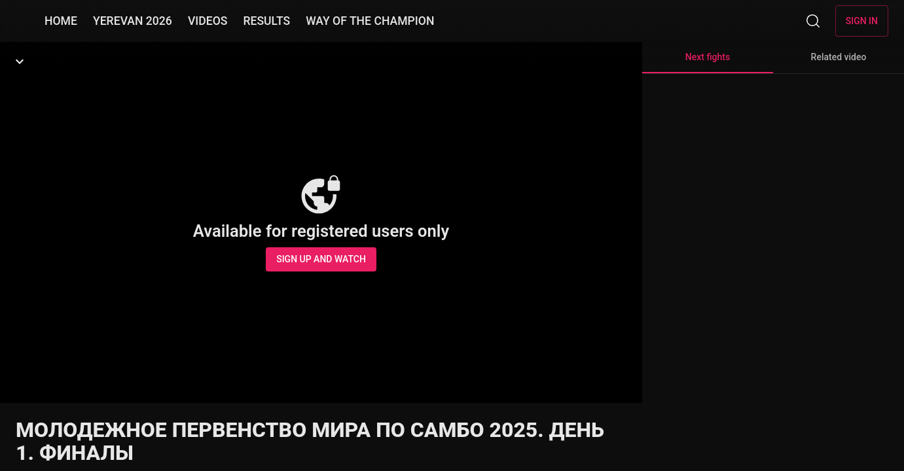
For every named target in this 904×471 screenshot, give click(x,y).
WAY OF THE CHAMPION (370, 20)
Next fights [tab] (707, 62)
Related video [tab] (839, 57)
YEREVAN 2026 (132, 20)
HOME (61, 20)
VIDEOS (208, 20)
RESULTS (266, 20)
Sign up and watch (321, 259)
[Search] (813, 21)
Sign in (862, 21)
